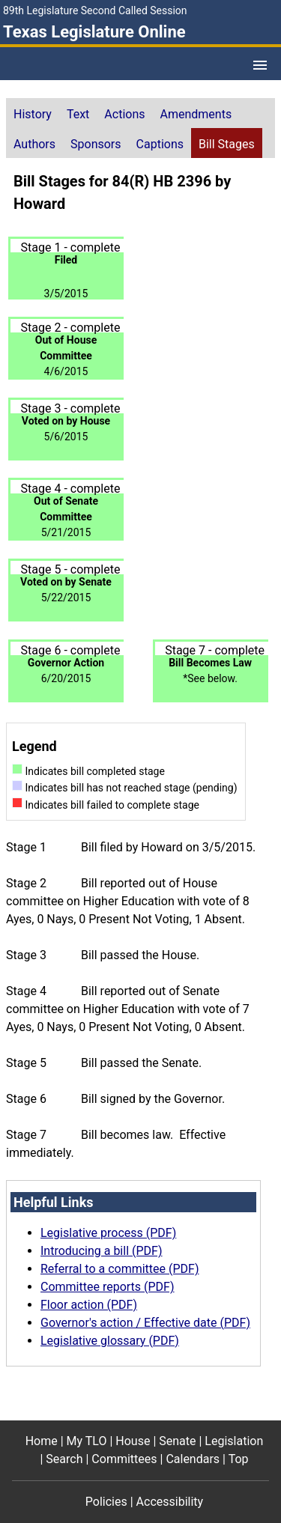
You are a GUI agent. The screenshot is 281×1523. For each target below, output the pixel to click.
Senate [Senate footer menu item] (177, 1441)
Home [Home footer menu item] (41, 1441)
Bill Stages (227, 144)
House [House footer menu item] (132, 1441)
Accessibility (170, 1502)
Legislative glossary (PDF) (109, 1341)
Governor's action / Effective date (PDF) (145, 1323)
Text (78, 114)
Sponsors (95, 144)
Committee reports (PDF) (107, 1287)
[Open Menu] (260, 65)
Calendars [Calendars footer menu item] (193, 1459)
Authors (34, 144)
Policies (106, 1502)
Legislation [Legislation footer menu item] (234, 1441)
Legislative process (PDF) (108, 1233)
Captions (160, 144)
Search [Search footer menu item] (64, 1459)
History (32, 114)
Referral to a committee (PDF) (119, 1269)
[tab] (32, 113)
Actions (124, 114)
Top (239, 1459)
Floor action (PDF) (88, 1305)
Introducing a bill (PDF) (101, 1251)
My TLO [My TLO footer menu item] (87, 1441)
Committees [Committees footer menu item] (124, 1459)
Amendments (196, 114)
